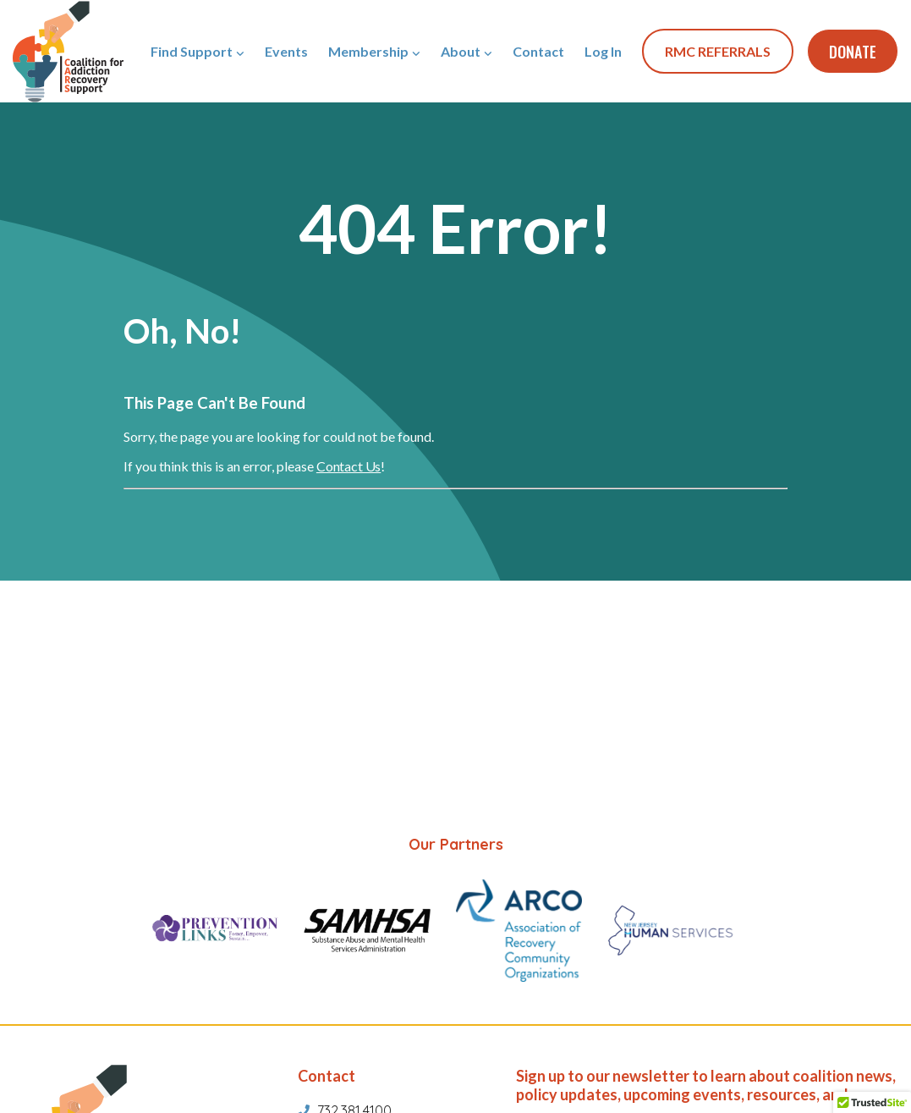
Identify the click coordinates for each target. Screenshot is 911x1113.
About (460, 51)
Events (286, 51)
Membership (368, 51)
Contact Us (348, 466)
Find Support (192, 51)
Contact (538, 51)
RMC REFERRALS (718, 51)
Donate (852, 52)
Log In (603, 51)
